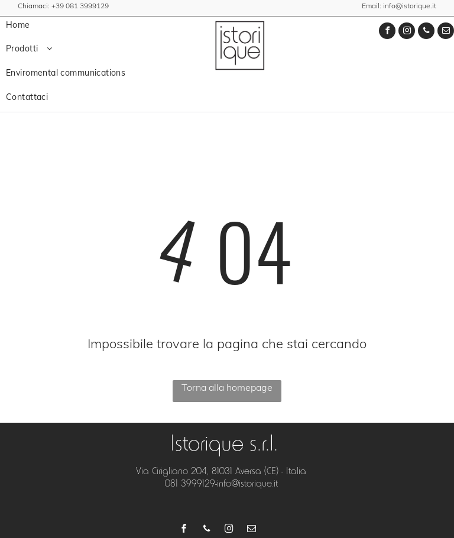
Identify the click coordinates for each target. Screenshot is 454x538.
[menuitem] (88, 25)
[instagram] (406, 32)
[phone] (426, 32)
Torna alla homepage (227, 387)
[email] (445, 32)
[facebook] (387, 32)
